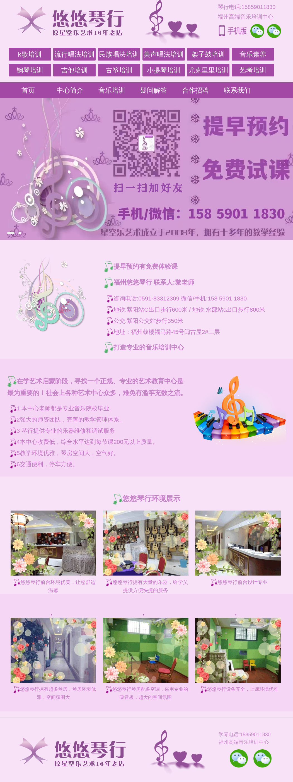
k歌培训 (30, 54)
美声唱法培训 (164, 54)
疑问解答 (153, 90)
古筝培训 (119, 70)
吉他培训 (74, 70)
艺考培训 (252, 70)
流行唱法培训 (74, 54)
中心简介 (70, 90)
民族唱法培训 (119, 54)
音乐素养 (252, 54)
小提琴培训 (163, 70)
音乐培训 (111, 90)
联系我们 (237, 90)
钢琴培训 (29, 70)
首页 (28, 90)
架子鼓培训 (208, 54)
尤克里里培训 (208, 70)
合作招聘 (195, 90)
